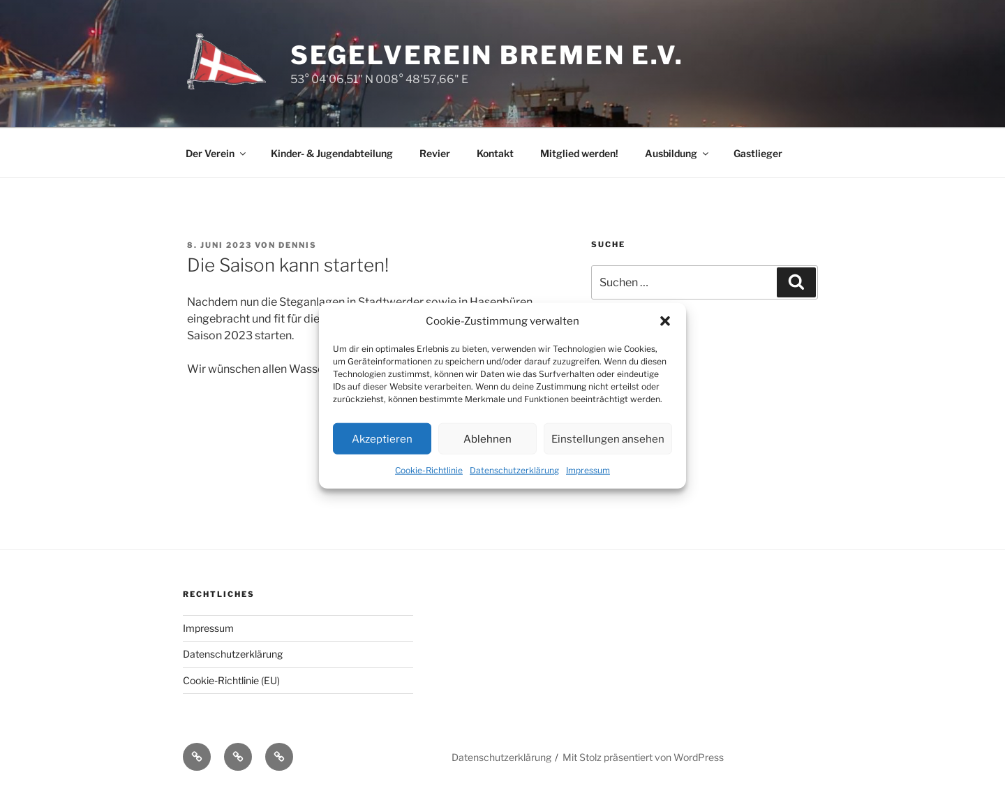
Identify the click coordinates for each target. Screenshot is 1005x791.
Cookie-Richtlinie (429, 470)
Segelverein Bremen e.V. (487, 55)
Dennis (297, 245)
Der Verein (217, 153)
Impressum (588, 470)
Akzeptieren (382, 438)
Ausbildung (677, 153)
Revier (434, 153)
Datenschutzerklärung (514, 470)
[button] (665, 321)
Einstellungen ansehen (607, 438)
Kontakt (495, 153)
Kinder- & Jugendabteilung (332, 153)
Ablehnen (487, 438)
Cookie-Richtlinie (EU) (231, 680)
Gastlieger (758, 153)
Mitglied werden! (579, 153)
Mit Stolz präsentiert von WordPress (643, 757)
